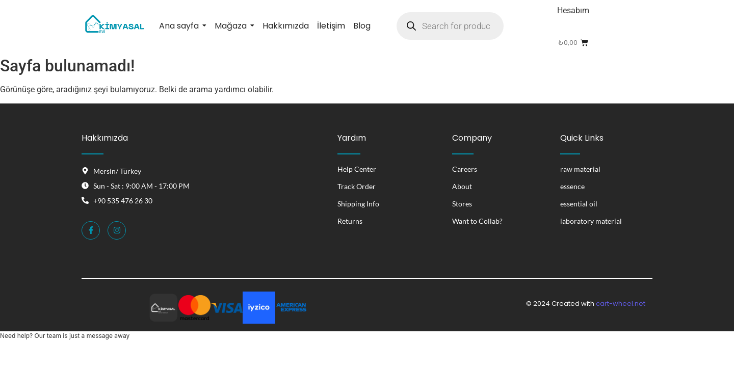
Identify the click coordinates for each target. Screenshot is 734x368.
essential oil (578, 203)
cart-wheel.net (620, 303)
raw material (580, 169)
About (462, 186)
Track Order (356, 186)
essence (572, 186)
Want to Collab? (477, 221)
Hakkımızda (105, 138)
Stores (462, 203)
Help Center (356, 169)
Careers (464, 169)
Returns (349, 221)
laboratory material (591, 221)
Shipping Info (358, 203)
